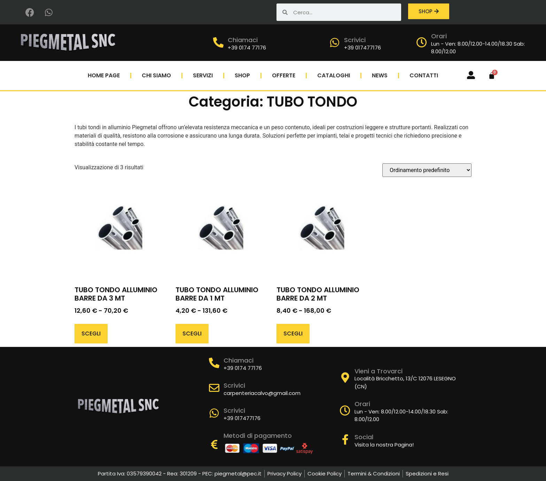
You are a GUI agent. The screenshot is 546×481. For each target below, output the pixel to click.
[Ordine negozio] (426, 170)
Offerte (283, 75)
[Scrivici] (334, 42)
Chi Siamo (156, 75)
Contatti (424, 75)
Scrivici (355, 40)
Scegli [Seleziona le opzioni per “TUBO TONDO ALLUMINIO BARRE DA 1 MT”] (192, 333)
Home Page (104, 75)
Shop (242, 75)
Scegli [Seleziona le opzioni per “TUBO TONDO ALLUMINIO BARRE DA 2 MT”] (293, 333)
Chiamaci (243, 40)
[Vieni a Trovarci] (345, 377)
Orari (439, 36)
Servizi (203, 75)
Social (363, 437)
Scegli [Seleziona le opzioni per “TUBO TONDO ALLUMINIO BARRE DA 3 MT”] (91, 333)
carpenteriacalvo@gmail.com (262, 393)
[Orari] (421, 42)
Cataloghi (333, 75)
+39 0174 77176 (247, 47)
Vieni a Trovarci (378, 371)
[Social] (345, 439)
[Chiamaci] (218, 42)
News (380, 75)
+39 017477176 (362, 47)
